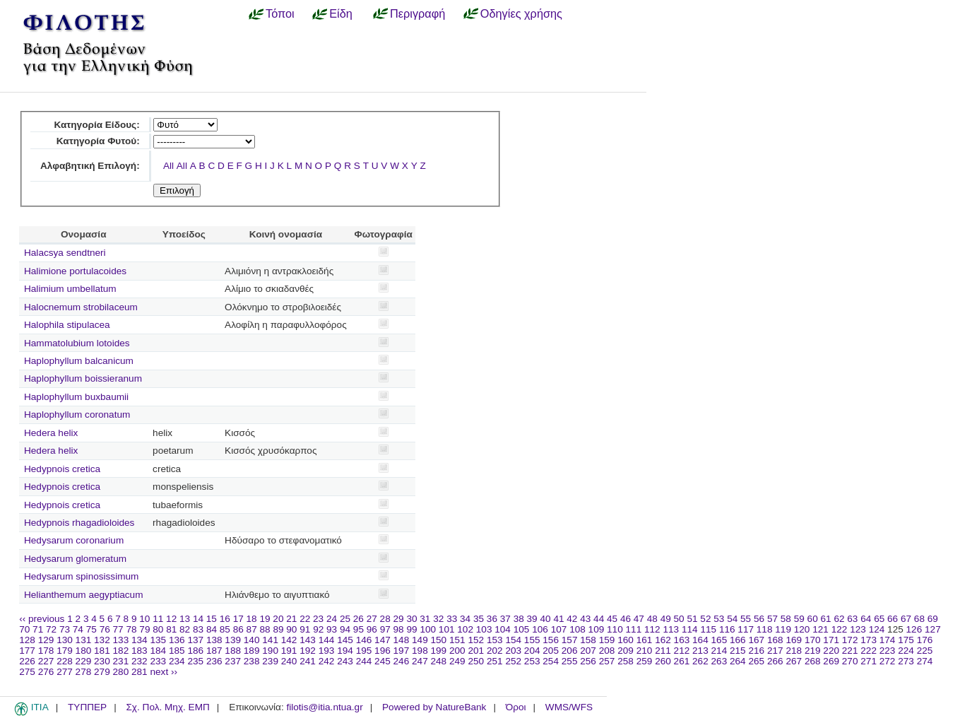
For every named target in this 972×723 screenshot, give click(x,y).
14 (198, 618)
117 (745, 629)
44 (598, 618)
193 (327, 650)
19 (264, 618)
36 (492, 618)
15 (211, 618)
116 (727, 629)
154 (513, 640)
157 (570, 640)
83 (198, 629)
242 (327, 661)
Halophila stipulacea (67, 324)
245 (382, 661)
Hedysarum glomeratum (75, 558)
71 (37, 629)
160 (625, 640)
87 (252, 629)
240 (289, 661)
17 (238, 618)
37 (505, 618)
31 (425, 618)
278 (84, 671)
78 (131, 629)
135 (158, 640)
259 (644, 661)
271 (868, 661)
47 (639, 618)
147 (382, 640)
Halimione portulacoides (75, 271)
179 (65, 650)
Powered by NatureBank (434, 707)
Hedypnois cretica (62, 469)
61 (826, 618)
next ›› (163, 671)
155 (532, 640)
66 (892, 618)
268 (813, 661)
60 (812, 618)
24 (331, 618)
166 (738, 640)
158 (588, 640)
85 (225, 629)
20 (278, 618)
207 (588, 650)
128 (27, 640)
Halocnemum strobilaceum (81, 307)
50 (679, 618)
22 (305, 618)
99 (411, 629)
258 (625, 661)
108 (577, 629)
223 (887, 650)
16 (225, 618)
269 (831, 661)
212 (682, 650)
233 (158, 661)
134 (139, 640)
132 (102, 640)
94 (345, 629)
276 (46, 671)
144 (327, 640)
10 (144, 618)
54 (732, 618)
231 (121, 661)
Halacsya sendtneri (65, 252)
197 (401, 650)
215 (738, 650)
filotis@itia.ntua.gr (324, 707)
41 (558, 618)
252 (513, 661)
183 (139, 650)
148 (401, 640)
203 (513, 650)
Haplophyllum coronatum (77, 414)
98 (398, 629)
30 (411, 618)
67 (906, 618)
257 (607, 661)
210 (644, 650)
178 (46, 650)
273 (906, 661)
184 (158, 650)
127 (933, 629)
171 (831, 640)
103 (484, 629)
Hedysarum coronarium (74, 540)
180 (84, 650)
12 (171, 618)
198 (420, 650)
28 (385, 618)
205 (551, 650)
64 (865, 618)
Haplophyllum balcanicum (79, 360)
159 (607, 640)
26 (358, 618)
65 (879, 618)
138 (214, 640)
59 (799, 618)
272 (887, 661)
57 (772, 618)
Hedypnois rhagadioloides (79, 522)
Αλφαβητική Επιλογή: (90, 165)
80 (158, 629)
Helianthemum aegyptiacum (83, 594)
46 (625, 618)
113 (671, 629)
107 (559, 629)
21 (291, 618)
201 (476, 650)
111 (634, 629)
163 (682, 640)
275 (27, 671)
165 (719, 640)
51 (692, 618)
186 (195, 650)
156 (551, 640)
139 (233, 640)
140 (252, 640)
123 (858, 629)
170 (813, 640)
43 (585, 618)
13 (184, 618)
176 (925, 640)
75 (91, 629)
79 (144, 629)
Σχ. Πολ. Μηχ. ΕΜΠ (167, 707)
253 (532, 661)
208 (607, 650)
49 (665, 618)
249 (457, 661)
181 (102, 650)
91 (305, 629)
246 (401, 661)
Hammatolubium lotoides (77, 343)
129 (46, 640)
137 (195, 640)
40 (545, 618)
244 (364, 661)
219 (813, 650)
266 (775, 661)
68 (919, 618)
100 (428, 629)
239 (270, 661)
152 (476, 640)
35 (478, 618)
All (168, 165)
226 (27, 661)
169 (794, 640)
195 (364, 650)
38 (519, 618)
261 (682, 661)
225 (925, 650)
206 (570, 650)
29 (398, 618)
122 (839, 629)
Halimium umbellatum (70, 288)
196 (382, 650)
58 (786, 618)
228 (65, 661)
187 (214, 650)
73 (64, 629)
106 (540, 629)
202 (495, 650)
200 (457, 650)
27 (372, 618)
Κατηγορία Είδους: (96, 124)
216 (756, 650)
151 (457, 640)
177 (27, 650)
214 (719, 650)
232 (139, 661)
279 (102, 671)
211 (663, 650)
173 (868, 640)
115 (708, 629)
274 (925, 661)
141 (270, 640)
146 (364, 640)
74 (78, 629)
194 (345, 650)
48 (652, 618)
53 (718, 618)
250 (476, 661)
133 (121, 640)
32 (438, 618)
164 (700, 640)
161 (644, 640)
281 (139, 671)
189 (252, 650)
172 (850, 640)
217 (775, 650)
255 (570, 661)
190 (270, 650)
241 (308, 661)
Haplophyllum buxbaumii (76, 397)
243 (345, 661)
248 (439, 661)
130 (65, 640)
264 (738, 661)
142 (289, 640)
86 (238, 629)
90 (291, 629)
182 (121, 650)
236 (214, 661)
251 (495, 661)
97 (385, 629)
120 (802, 629)
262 (700, 661)
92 (318, 629)
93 (331, 629)
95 (358, 629)
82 (184, 629)
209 (625, 650)
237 (233, 661)
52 (705, 618)
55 (745, 618)
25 (345, 618)
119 (783, 629)
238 (252, 661)
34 (465, 618)
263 (719, 661)
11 (158, 618)
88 (265, 629)
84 (211, 629)
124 (877, 629)
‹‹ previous (41, 618)
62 (839, 618)
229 (84, 661)
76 (105, 629)
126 (914, 629)
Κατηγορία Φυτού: (98, 141)
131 (84, 640)
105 (522, 629)
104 (502, 629)
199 (439, 650)
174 (887, 640)
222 (868, 650)
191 (289, 650)
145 (345, 640)
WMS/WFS (569, 707)
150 (439, 640)
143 (308, 640)
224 (906, 650)
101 (447, 629)
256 (588, 661)
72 (51, 629)
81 (171, 629)
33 (451, 618)
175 (906, 640)
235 (195, 661)
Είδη (340, 13)
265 (756, 661)
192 (308, 650)
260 (663, 661)
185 (177, 650)
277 (65, 671)
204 (532, 650)
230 (102, 661)
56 (759, 618)
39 (532, 618)
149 (420, 640)
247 (420, 661)
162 (663, 640)
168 (775, 640)
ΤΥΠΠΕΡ (87, 707)
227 (46, 661)
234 (177, 661)
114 (690, 629)
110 (615, 629)
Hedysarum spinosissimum (81, 576)
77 (118, 629)
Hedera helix (51, 433)
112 (652, 629)
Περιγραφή (417, 13)
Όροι (516, 707)
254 (551, 661)
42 (572, 618)
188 (233, 650)
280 (121, 671)
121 (820, 629)
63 (852, 618)
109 (596, 629)
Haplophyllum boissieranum (83, 378)
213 (700, 650)
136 (177, 640)
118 (765, 629)
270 (850, 661)
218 (794, 650)
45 (612, 618)
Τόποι (280, 13)
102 (465, 629)
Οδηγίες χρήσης (521, 13)
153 (495, 640)
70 (24, 629)
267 (794, 661)
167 (756, 640)
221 (850, 650)
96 (372, 629)
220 (831, 650)
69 (932, 618)
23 (318, 618)
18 (252, 618)
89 (278, 629)
